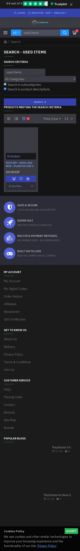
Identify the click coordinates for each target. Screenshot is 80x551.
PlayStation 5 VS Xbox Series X (63, 447)
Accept (71, 531)
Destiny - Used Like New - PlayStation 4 (19, 164)
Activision (13, 156)
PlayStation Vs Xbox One (59, 495)
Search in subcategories (22, 85)
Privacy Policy (46, 546)
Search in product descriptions (27, 89)
